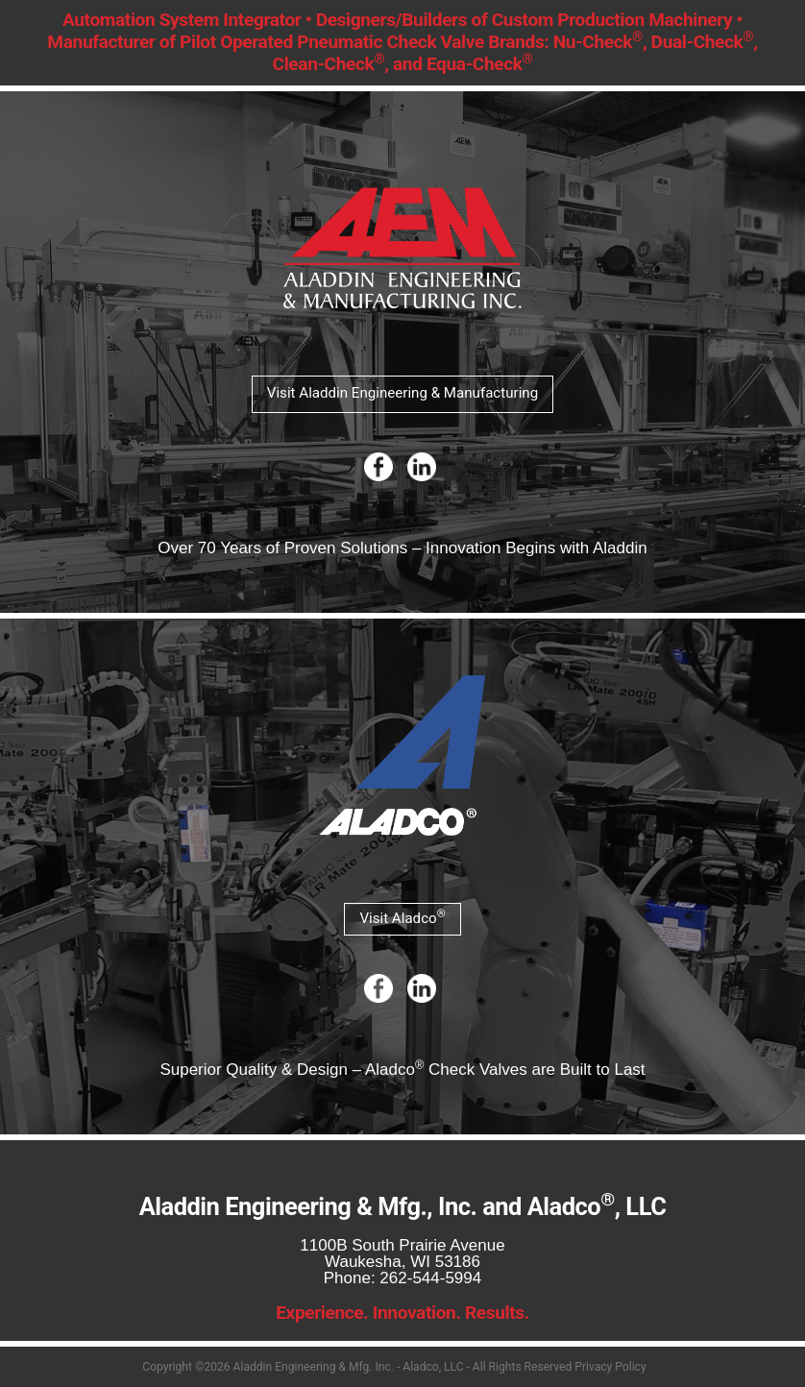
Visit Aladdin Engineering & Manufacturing (402, 393)
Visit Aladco (402, 917)
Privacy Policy (610, 1367)
